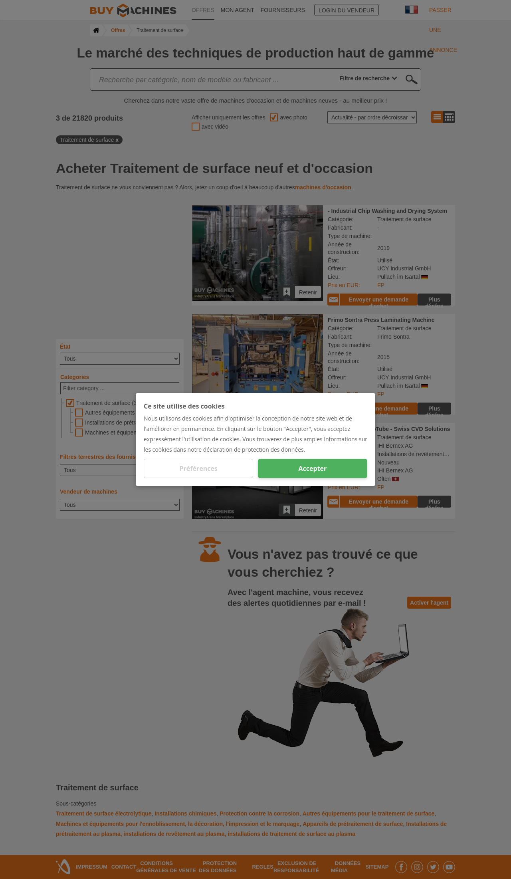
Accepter (312, 468)
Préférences (199, 468)
